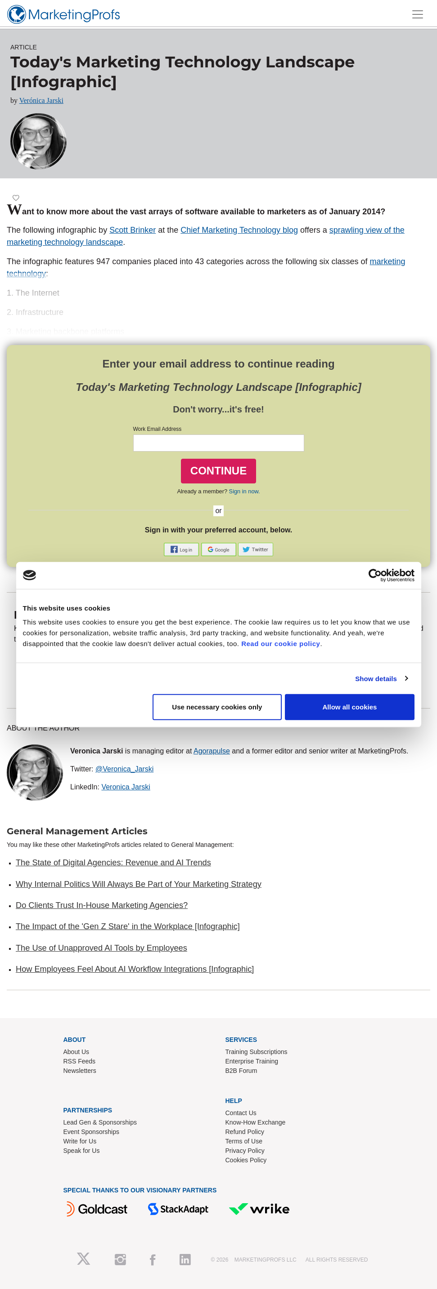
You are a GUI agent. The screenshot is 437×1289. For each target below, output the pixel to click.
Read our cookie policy (280, 643)
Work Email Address (157, 429)
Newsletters (79, 1070)
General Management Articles (77, 831)
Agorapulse (212, 751)
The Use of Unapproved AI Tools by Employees (101, 947)
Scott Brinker (132, 230)
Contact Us (241, 1112)
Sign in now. (244, 491)
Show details (376, 678)
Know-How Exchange (255, 1122)
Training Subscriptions (256, 1051)
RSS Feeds (79, 1061)
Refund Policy (244, 1131)
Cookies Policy (246, 1160)
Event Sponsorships (91, 1131)
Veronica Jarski (125, 787)
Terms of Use (243, 1141)
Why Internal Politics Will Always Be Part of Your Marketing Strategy (138, 884)
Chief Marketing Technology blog (239, 230)
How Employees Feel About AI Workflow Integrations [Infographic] (135, 969)
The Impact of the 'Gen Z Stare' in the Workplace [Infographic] (128, 926)
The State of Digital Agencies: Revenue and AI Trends (113, 862)
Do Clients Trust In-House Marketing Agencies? (102, 905)
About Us (76, 1051)
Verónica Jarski (41, 100)
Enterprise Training (252, 1061)
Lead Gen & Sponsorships (100, 1122)
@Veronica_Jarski (124, 769)
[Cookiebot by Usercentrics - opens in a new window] (375, 575)
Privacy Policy (245, 1150)
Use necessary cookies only (217, 707)
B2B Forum (241, 1070)
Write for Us (80, 1141)
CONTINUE (218, 471)
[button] (182, 549)
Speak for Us (81, 1150)
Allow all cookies (350, 707)
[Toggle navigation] (417, 14)
